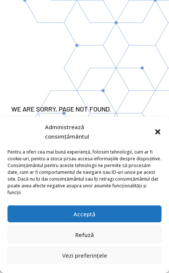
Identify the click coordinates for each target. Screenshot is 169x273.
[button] (158, 132)
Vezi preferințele (84, 255)
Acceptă (84, 214)
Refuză (84, 234)
